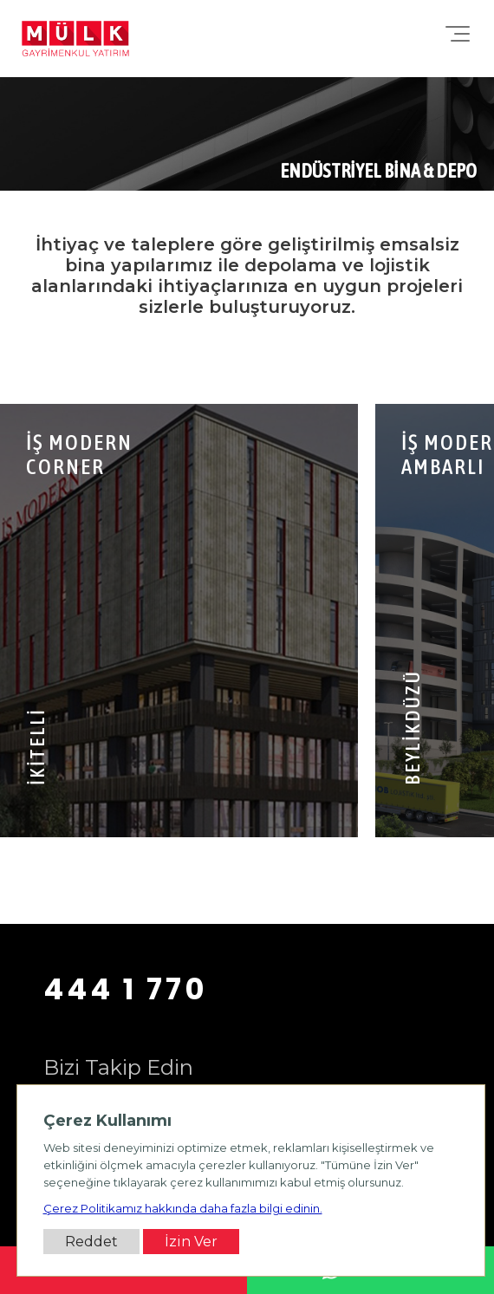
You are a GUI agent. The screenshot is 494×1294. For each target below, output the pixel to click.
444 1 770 (125, 989)
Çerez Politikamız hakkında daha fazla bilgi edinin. (182, 1208)
